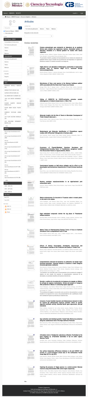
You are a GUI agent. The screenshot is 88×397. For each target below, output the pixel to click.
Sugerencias (47, 387)
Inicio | (6, 13)
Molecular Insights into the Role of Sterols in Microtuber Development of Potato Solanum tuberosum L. (61, 116)
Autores (7, 47)
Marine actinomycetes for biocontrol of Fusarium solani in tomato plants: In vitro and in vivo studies (61, 198)
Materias (7, 53)
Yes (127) (7, 200)
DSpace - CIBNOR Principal (13, 17)
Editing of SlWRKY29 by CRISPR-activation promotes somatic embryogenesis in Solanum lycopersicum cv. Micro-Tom (61, 100)
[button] (75, 13)
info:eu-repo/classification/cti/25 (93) (13, 161)
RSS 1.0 (8, 206)
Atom (7, 212)
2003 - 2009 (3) (8, 191)
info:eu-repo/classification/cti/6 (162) (12, 152)
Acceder (7, 73)
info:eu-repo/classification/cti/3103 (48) (12, 176)
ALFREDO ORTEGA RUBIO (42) (12, 93)
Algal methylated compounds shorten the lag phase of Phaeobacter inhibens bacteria (61, 214)
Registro (7, 76)
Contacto (40, 387)
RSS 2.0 (8, 209)
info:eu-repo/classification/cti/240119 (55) (12, 171)
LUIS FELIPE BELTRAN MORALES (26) (13, 117)
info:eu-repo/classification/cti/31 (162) (13, 147)
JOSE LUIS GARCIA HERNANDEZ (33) (13, 99)
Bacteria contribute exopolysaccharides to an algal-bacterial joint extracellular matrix (61, 182)
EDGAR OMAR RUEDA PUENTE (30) (13, 108)
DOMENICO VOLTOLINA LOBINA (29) (13, 113)
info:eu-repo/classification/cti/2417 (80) (12, 165)
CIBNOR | (12, 13)
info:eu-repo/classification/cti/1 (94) (12, 156)
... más (6, 126)
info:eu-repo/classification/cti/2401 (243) (11, 142)
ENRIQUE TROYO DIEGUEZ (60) (12, 90)
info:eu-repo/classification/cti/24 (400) (13, 136)
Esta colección (8, 33)
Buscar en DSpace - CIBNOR (11, 31)
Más (25, 381)
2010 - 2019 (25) (8, 189)
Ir (51, 36)
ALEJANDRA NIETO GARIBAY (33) (12, 95)
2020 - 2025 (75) (8, 186)
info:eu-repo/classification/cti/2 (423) (12, 132)
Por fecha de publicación (11, 45)
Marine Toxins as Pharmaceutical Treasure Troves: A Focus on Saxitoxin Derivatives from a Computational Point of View (61, 230)
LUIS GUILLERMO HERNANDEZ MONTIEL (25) (13, 122)
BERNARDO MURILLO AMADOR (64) (13, 86)
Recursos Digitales (25, 17)
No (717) (7, 197)
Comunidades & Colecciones (12, 42)
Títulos (6, 50)
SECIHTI (18, 13)
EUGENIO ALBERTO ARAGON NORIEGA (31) (13, 104)
